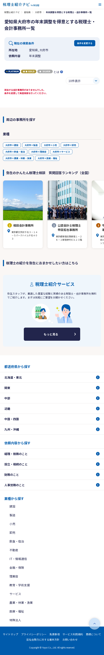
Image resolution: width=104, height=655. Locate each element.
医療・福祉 (16, 611)
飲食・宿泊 (16, 541)
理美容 (13, 576)
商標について (93, 634)
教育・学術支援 (19, 585)
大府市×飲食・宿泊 (15, 151)
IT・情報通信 (18, 559)
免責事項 (54, 634)
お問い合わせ (70, 639)
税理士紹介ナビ (12, 12)
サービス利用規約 (73, 634)
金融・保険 (16, 567)
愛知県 (27, 12)
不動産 (13, 550)
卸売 (12, 532)
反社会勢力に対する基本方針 (42, 639)
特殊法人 (15, 620)
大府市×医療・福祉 (47, 158)
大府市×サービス (61, 151)
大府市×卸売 (69, 145)
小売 (12, 524)
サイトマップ (10, 634)
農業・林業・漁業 (21, 602)
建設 (12, 506)
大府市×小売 (50, 145)
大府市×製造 (31, 145)
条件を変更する (84, 43)
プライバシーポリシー (34, 634)
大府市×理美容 (38, 151)
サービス (15, 594)
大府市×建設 (11, 145)
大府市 (38, 12)
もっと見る (51, 334)
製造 (12, 515)
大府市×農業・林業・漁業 (18, 158)
